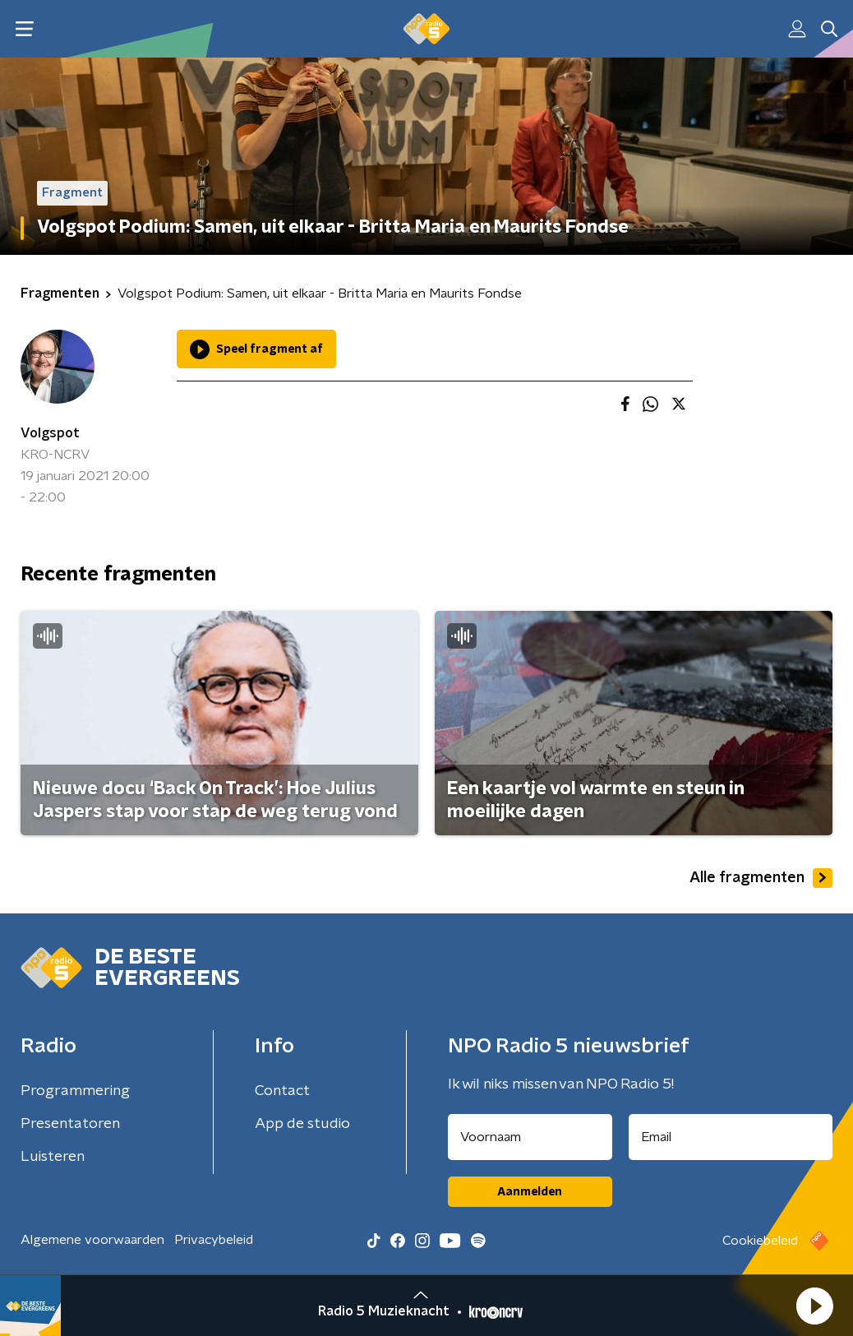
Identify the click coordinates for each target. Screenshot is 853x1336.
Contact (282, 1091)
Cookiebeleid (760, 1240)
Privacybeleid (213, 1239)
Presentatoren (70, 1123)
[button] (814, 1305)
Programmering (75, 1091)
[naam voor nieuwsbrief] (530, 1137)
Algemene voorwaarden (92, 1239)
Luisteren (53, 1156)
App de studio (302, 1123)
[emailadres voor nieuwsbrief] (731, 1137)
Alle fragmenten (760, 878)
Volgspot (50, 433)
